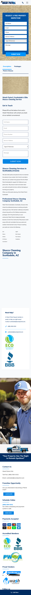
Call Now (15, 592)
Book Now (8, 513)
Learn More (8, 494)
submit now (15, 54)
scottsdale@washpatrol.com (15, 332)
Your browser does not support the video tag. (15, 411)
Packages (17, 66)
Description (7, 66)
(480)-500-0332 (12, 326)
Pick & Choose (8, 71)
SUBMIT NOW (15, 161)
